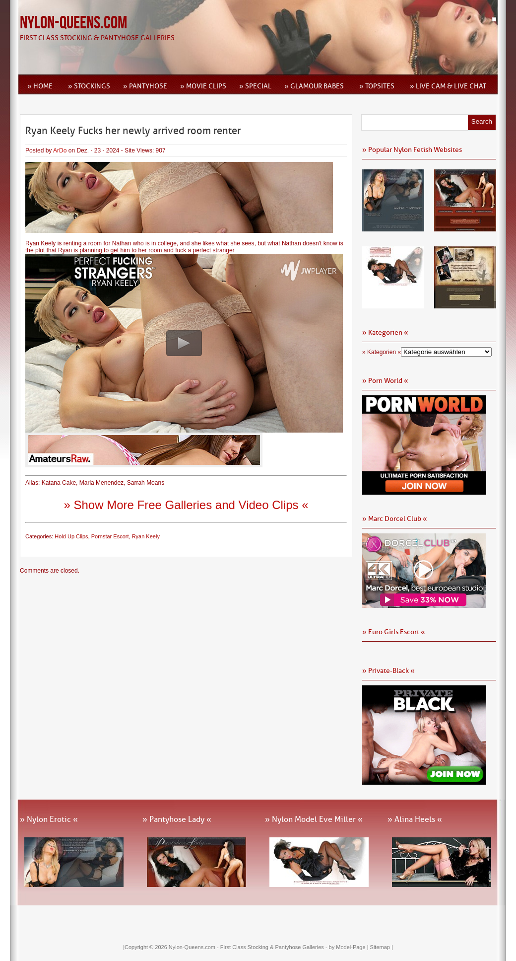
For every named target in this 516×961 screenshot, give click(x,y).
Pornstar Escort (110, 536)
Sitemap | (381, 947)
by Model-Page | (349, 947)
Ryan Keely (146, 536)
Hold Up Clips (71, 536)
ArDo (59, 150)
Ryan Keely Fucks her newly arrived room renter (133, 131)
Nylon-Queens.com (73, 23)
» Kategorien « (381, 352)
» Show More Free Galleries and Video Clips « (186, 505)
